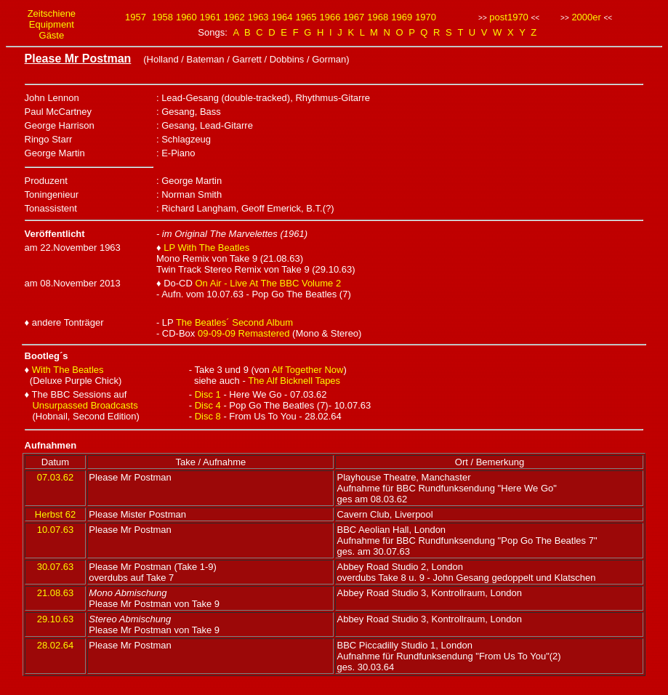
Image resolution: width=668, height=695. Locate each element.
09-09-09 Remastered (243, 333)
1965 (306, 17)
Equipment (51, 24)
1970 (425, 17)
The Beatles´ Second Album (234, 322)
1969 (401, 17)
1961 (210, 17)
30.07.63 (55, 566)
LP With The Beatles (206, 247)
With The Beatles (68, 369)
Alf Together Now (308, 369)
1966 (329, 17)
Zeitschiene (52, 13)
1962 (234, 17)
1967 (353, 17)
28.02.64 (55, 645)
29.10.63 (55, 619)
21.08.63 (55, 592)
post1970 (508, 17)
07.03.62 (55, 477)
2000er (585, 17)
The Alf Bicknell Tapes (294, 380)
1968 (377, 17)
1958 (162, 17)
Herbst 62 (55, 514)
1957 (135, 17)
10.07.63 (55, 529)
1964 (282, 17)
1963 (258, 17)
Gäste (52, 35)
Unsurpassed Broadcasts (84, 405)
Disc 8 (208, 416)
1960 (186, 17)
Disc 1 (208, 394)
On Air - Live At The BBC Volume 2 (269, 283)
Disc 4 (208, 405)
